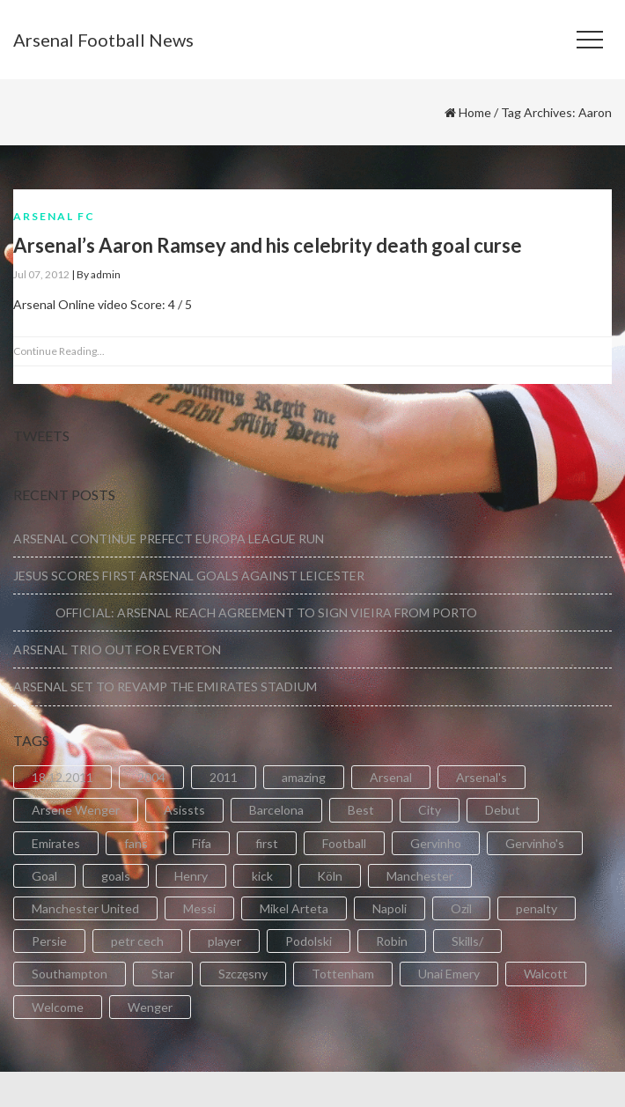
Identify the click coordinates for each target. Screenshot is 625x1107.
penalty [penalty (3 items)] (536, 908)
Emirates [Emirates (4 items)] (56, 843)
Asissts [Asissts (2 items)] (184, 809)
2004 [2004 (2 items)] (151, 777)
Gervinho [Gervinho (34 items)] (435, 843)
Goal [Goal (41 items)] (44, 875)
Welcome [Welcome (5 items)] (58, 1007)
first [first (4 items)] (266, 843)
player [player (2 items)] (224, 941)
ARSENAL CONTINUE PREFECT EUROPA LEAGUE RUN (168, 538)
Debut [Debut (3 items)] (502, 809)
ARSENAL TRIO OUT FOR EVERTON (117, 649)
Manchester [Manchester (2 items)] (419, 875)
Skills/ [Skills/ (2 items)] (467, 941)
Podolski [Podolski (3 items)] (308, 941)
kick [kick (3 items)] (262, 875)
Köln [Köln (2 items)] (329, 875)
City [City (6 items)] (429, 809)
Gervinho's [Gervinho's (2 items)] (534, 843)
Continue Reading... (59, 351)
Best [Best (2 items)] (361, 809)
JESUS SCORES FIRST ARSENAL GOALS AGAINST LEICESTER (188, 575)
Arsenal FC (54, 216)
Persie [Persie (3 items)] (49, 941)
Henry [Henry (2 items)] (191, 875)
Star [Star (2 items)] (162, 973)
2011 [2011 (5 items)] (224, 777)
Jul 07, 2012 (41, 274)
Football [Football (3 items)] (344, 843)
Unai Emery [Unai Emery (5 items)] (449, 973)
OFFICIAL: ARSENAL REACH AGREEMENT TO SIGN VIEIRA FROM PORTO (245, 612)
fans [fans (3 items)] (136, 843)
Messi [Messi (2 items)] (199, 908)
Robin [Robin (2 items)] (392, 941)
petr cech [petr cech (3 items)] (137, 941)
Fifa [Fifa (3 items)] (201, 843)
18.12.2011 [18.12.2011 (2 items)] (62, 777)
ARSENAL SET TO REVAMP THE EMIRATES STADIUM (165, 686)
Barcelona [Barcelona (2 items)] (276, 809)
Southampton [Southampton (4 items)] (69, 973)
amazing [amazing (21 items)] (304, 777)
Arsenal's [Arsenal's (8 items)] (481, 777)
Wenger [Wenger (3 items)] (150, 1007)
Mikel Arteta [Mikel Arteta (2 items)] (294, 908)
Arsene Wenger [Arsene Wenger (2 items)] (76, 809)
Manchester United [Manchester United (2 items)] (85, 908)
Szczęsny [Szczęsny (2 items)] (243, 973)
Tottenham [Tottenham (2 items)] (343, 973)
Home (475, 112)
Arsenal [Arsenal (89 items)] (391, 777)
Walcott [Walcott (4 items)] (546, 973)
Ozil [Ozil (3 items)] (461, 908)
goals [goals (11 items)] (115, 875)
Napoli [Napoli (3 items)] (389, 908)
